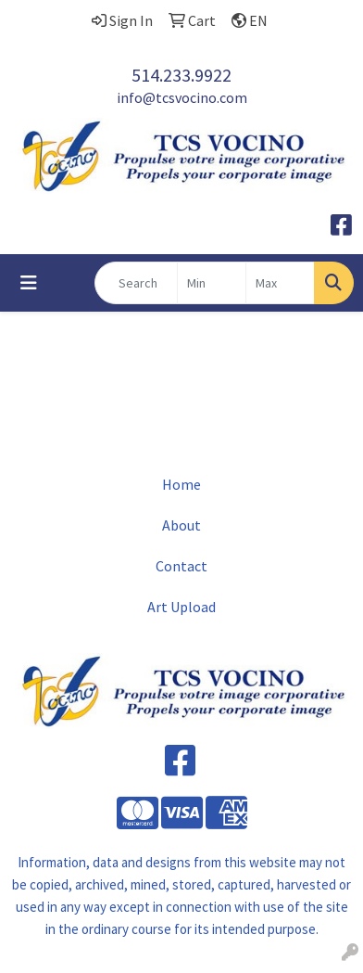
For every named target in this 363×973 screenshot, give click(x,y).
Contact (181, 566)
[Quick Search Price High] (280, 283)
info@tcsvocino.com (182, 97)
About (181, 525)
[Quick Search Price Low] (211, 283)
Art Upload (181, 606)
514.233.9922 (181, 74)
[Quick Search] (136, 283)
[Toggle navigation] (28, 283)
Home (181, 484)
